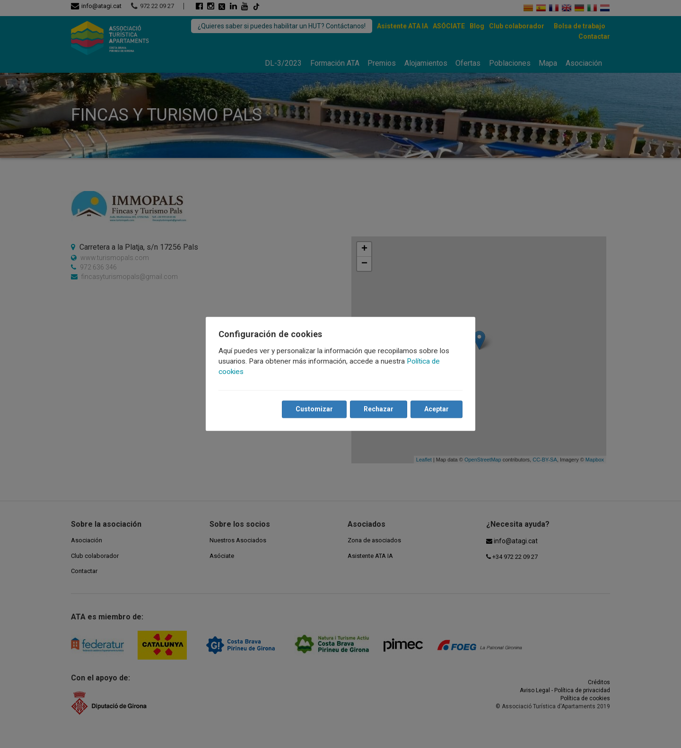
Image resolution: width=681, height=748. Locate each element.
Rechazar (378, 409)
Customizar (313, 409)
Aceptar (436, 409)
